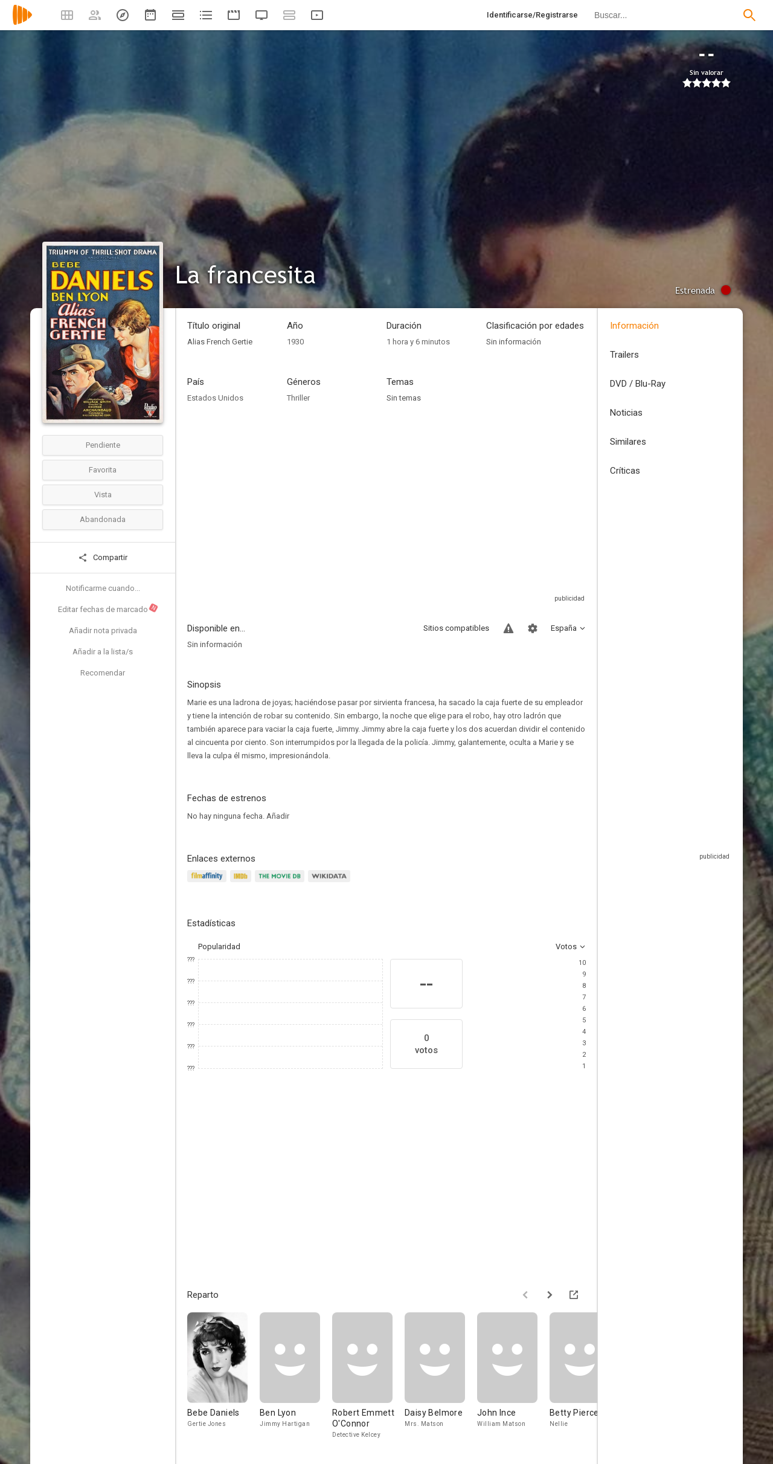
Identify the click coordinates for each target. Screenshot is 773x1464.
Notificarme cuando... (103, 588)
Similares (628, 441)
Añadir (277, 816)
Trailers (624, 354)
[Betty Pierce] (586, 1376)
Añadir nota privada (103, 630)
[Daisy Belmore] (441, 1376)
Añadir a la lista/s (102, 651)
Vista (103, 494)
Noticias (626, 412)
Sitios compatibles (456, 628)
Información (634, 325)
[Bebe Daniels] (223, 1376)
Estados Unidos (215, 397)
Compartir (102, 558)
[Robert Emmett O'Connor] (368, 1376)
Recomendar (102, 672)
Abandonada (103, 519)
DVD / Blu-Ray (638, 383)
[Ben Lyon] (296, 1376)
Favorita (103, 469)
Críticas (625, 470)
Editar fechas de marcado (108, 608)
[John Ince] (513, 1376)
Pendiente (103, 445)
